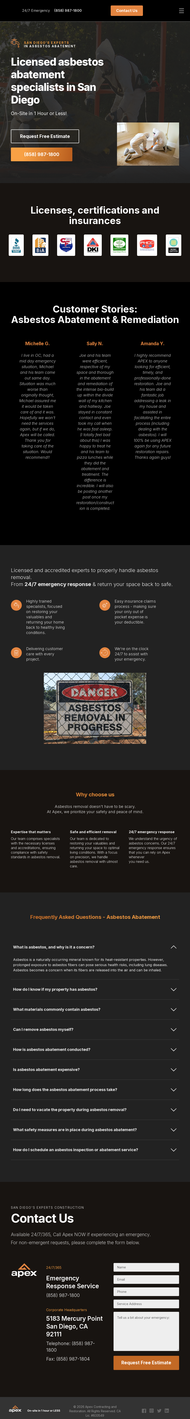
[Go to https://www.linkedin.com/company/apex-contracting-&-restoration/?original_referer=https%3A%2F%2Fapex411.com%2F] (167, 1409)
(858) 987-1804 (73, 1359)
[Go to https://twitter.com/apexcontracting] (159, 1409)
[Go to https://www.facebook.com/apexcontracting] (144, 1409)
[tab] (95, 948)
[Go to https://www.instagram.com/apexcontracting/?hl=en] (151, 1409)
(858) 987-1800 (68, 10)
